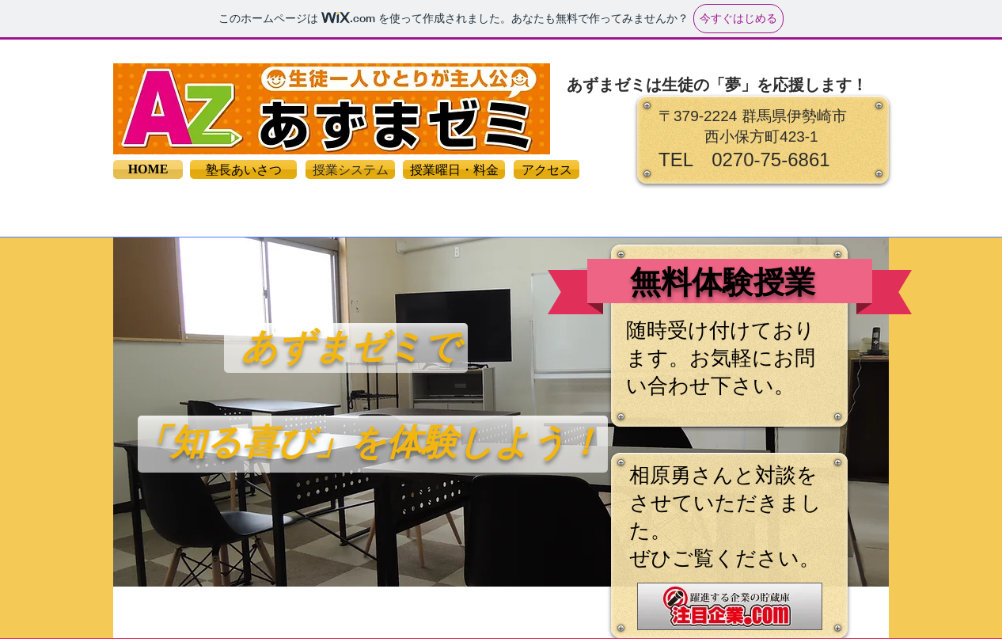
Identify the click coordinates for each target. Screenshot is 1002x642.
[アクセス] (546, 169)
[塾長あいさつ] (243, 169)
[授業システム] (350, 169)
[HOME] (148, 169)
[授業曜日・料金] (454, 169)
